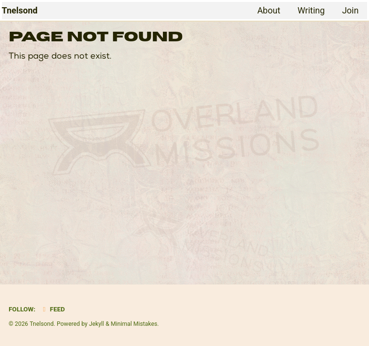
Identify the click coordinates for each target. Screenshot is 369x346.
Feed (52, 309)
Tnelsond (20, 10)
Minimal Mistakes (134, 324)
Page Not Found (96, 37)
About (268, 10)
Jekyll (96, 324)
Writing (311, 10)
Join (350, 10)
